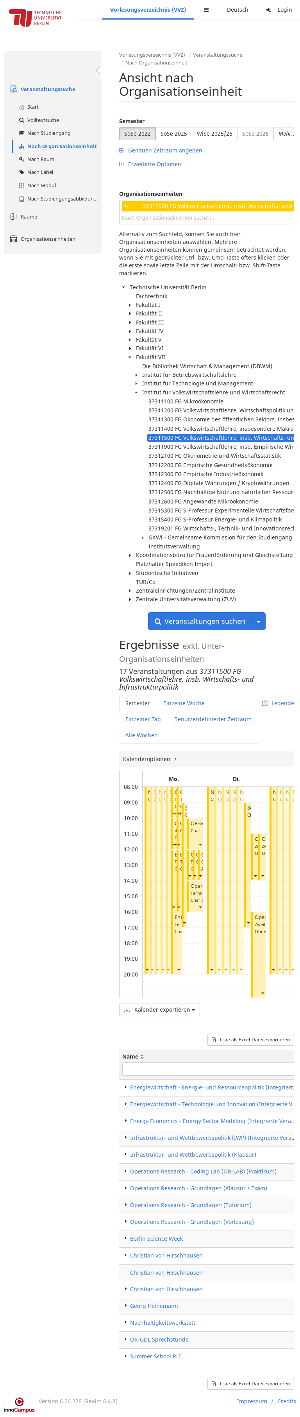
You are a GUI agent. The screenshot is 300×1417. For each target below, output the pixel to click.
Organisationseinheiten (41, 238)
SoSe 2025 (174, 133)
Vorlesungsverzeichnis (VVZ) (148, 9)
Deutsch (237, 9)
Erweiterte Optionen (150, 164)
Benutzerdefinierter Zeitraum (213, 719)
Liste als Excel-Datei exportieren (251, 1039)
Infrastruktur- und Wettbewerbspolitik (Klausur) (193, 1154)
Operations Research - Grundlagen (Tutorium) (191, 1205)
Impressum (252, 1401)
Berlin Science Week (156, 1238)
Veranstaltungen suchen (200, 621)
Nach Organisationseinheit (57, 146)
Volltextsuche (38, 120)
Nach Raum (35, 159)
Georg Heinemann (154, 1306)
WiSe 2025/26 (214, 133)
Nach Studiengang (44, 132)
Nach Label (35, 172)
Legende (278, 703)
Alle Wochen (141, 735)
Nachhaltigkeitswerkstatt (162, 1322)
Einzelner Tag (143, 719)
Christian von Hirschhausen (166, 1255)
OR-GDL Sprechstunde (159, 1339)
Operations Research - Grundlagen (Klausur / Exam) (198, 1188)
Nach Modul (36, 185)
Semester (132, 121)
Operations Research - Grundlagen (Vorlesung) (192, 1221)
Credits (286, 1401)
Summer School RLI (155, 1356)
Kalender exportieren (159, 1009)
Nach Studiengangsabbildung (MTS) (59, 198)
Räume (22, 216)
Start (28, 106)
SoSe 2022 (137, 133)
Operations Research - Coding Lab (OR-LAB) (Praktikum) (203, 1171)
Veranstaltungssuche (41, 89)
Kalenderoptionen (147, 759)
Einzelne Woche (184, 703)
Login (278, 9)
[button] (147, 969)
